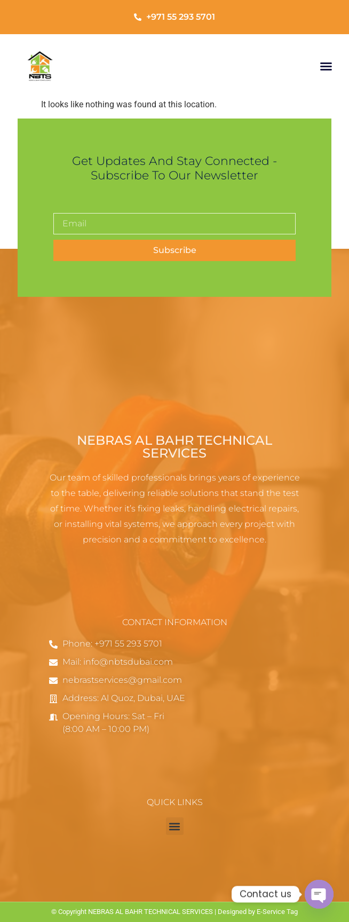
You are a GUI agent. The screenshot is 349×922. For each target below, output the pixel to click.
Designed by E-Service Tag (258, 912)
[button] (326, 66)
